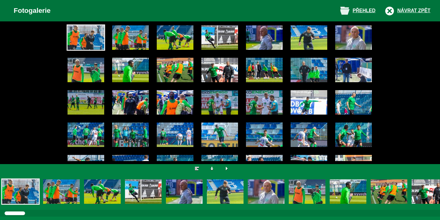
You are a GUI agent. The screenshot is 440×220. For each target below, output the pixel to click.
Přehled (364, 10)
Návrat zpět (413, 10)
